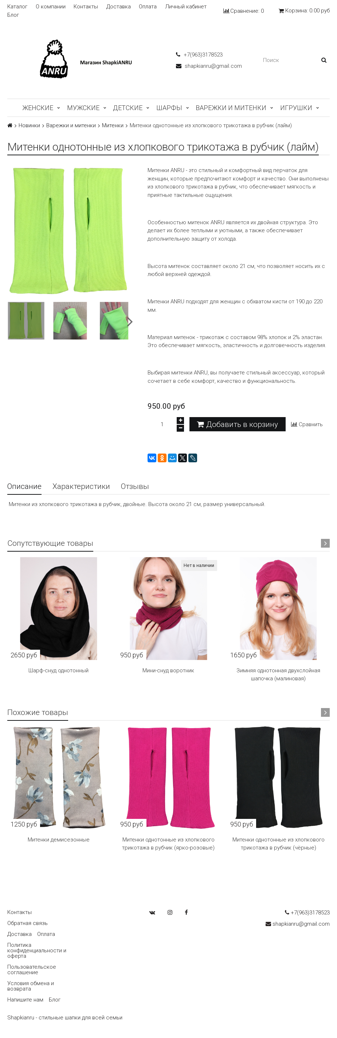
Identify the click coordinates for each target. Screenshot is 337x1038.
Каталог (17, 6)
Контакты (86, 6)
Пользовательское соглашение (31, 970)
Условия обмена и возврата (30, 986)
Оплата (148, 6)
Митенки (113, 125)
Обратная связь (27, 923)
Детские (127, 108)
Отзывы (135, 486)
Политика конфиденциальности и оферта (36, 950)
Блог (13, 15)
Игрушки (296, 108)
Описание (24, 486)
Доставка (118, 6)
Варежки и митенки (231, 108)
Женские (37, 108)
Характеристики (81, 486)
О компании (51, 6)
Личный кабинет (186, 6)
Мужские (83, 108)
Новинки (29, 125)
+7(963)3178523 (199, 55)
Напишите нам (25, 999)
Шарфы (169, 108)
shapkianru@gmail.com (209, 66)
